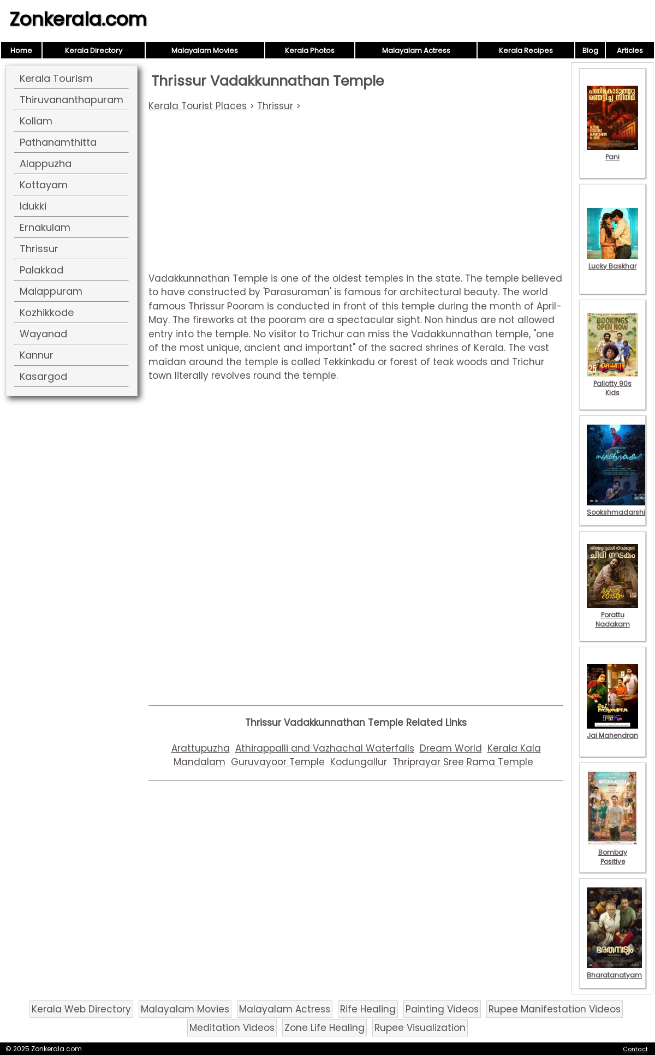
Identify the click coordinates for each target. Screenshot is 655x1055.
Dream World (451, 748)
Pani (612, 152)
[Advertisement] (355, 195)
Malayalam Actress (416, 50)
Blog (590, 50)
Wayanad (43, 334)
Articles (630, 50)
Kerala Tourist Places (197, 105)
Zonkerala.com (78, 19)
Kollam (36, 121)
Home (21, 50)
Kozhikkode (47, 312)
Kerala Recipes (526, 50)
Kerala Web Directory (81, 1009)
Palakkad (41, 270)
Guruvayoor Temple (278, 761)
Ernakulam (45, 227)
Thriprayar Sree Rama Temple (462, 761)
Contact (635, 1049)
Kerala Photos (310, 50)
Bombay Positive (612, 852)
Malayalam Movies (204, 50)
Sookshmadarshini (619, 507)
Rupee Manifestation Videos (555, 1009)
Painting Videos (442, 1009)
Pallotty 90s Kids (612, 383)
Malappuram (51, 291)
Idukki (33, 206)
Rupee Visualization (420, 1027)
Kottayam (44, 185)
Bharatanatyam (614, 970)
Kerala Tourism (56, 78)
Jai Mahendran (612, 731)
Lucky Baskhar (612, 261)
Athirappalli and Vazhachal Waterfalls (324, 748)
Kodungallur (358, 761)
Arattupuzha (200, 748)
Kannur (36, 355)
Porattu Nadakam (612, 615)
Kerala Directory (93, 50)
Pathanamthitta (58, 142)
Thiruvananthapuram (71, 99)
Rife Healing (368, 1009)
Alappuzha (46, 163)
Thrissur (39, 248)
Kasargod (43, 376)
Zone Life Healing (324, 1027)
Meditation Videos (232, 1027)
